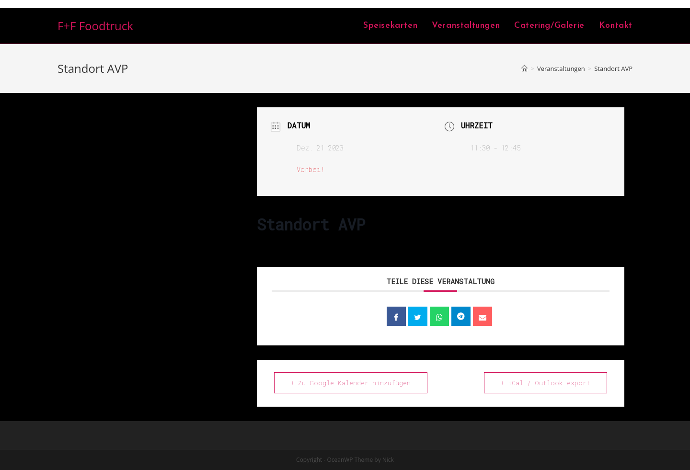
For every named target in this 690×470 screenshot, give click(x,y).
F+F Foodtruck (95, 26)
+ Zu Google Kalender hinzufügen (351, 382)
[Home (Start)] (524, 68)
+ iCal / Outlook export (545, 382)
